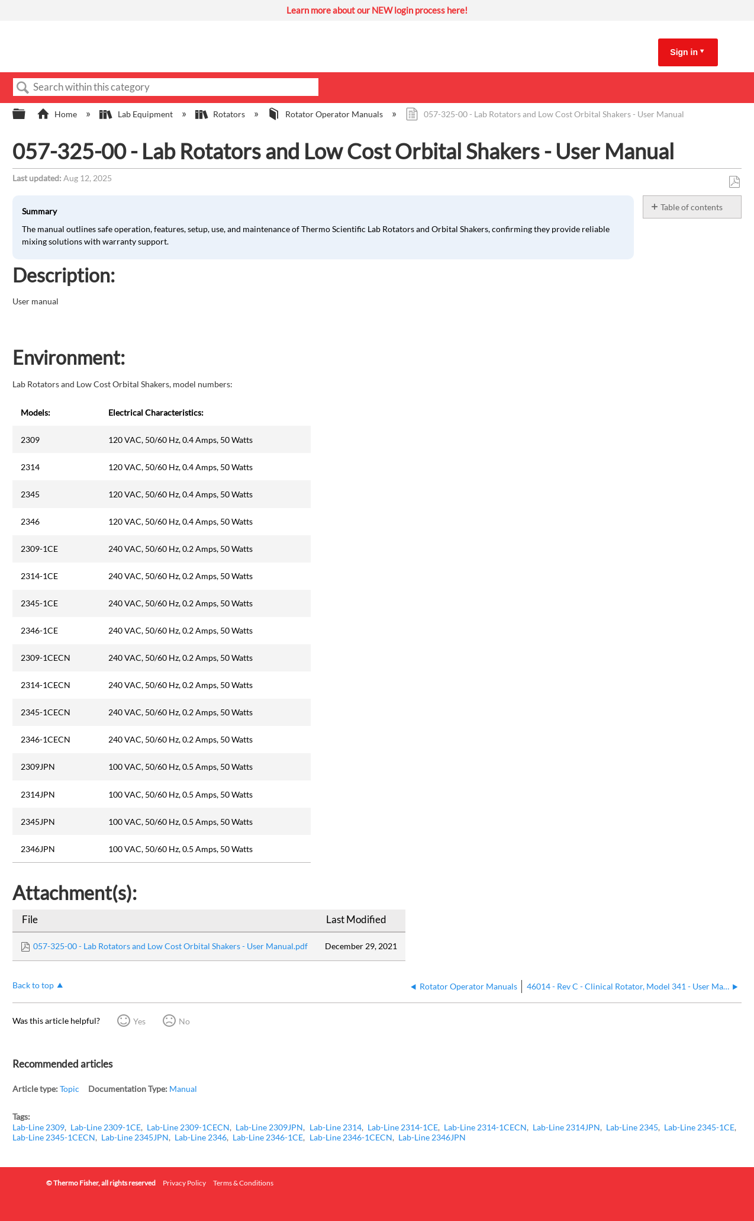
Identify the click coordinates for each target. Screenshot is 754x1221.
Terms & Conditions (243, 1182)
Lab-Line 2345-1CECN (53, 1137)
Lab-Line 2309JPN (269, 1127)
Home (58, 114)
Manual (183, 1089)
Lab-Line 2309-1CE (105, 1127)
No (184, 1021)
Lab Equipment (136, 114)
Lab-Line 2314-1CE (403, 1127)
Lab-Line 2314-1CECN (485, 1127)
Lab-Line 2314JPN (566, 1127)
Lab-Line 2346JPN (432, 1137)
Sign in (684, 52)
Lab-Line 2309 (38, 1127)
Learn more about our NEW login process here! (377, 10)
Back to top (33, 985)
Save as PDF (734, 182)
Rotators (221, 114)
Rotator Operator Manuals (326, 114)
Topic (69, 1089)
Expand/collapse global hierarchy (26, 114)
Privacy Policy (184, 1182)
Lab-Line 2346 (201, 1137)
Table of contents (691, 207)
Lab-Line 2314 (336, 1127)
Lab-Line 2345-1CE (699, 1127)
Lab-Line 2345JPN (135, 1137)
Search (23, 88)
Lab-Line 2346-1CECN (351, 1137)
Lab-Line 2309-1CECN (188, 1127)
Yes (139, 1021)
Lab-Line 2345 (632, 1127)
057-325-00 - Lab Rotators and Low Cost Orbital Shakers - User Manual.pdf (170, 946)
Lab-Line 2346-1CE (268, 1137)
